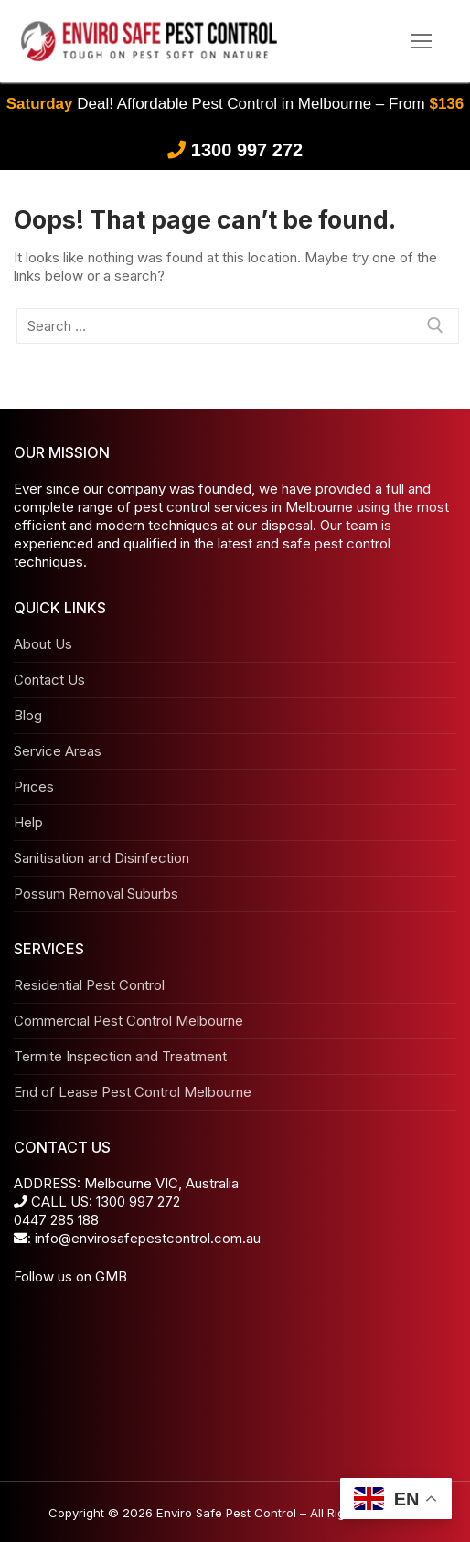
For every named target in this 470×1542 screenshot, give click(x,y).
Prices (34, 786)
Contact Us (49, 679)
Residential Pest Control (89, 985)
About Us (43, 644)
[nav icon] (422, 41)
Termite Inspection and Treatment (120, 1056)
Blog (28, 715)
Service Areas (57, 751)
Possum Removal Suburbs (96, 893)
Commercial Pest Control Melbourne (128, 1020)
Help (28, 822)
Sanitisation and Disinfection (101, 858)
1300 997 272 (247, 150)
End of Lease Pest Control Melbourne (132, 1092)
